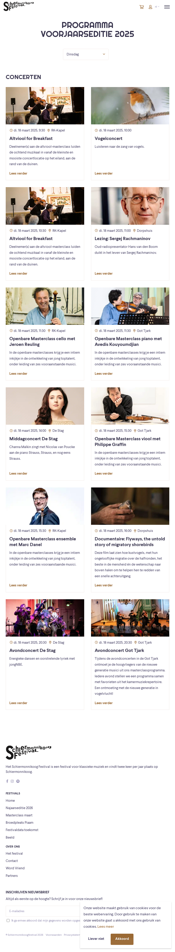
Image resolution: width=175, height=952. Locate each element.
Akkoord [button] (122, 939)
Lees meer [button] (105, 927)
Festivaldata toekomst (22, 830)
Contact (12, 861)
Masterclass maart (19, 815)
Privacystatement (74, 935)
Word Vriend (15, 868)
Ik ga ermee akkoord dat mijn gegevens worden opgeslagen (49, 920)
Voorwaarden (54, 935)
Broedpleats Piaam (19, 823)
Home (10, 801)
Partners (12, 876)
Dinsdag (86, 54)
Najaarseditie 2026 (19, 808)
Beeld (10, 838)
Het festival (14, 854)
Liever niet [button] (96, 939)
